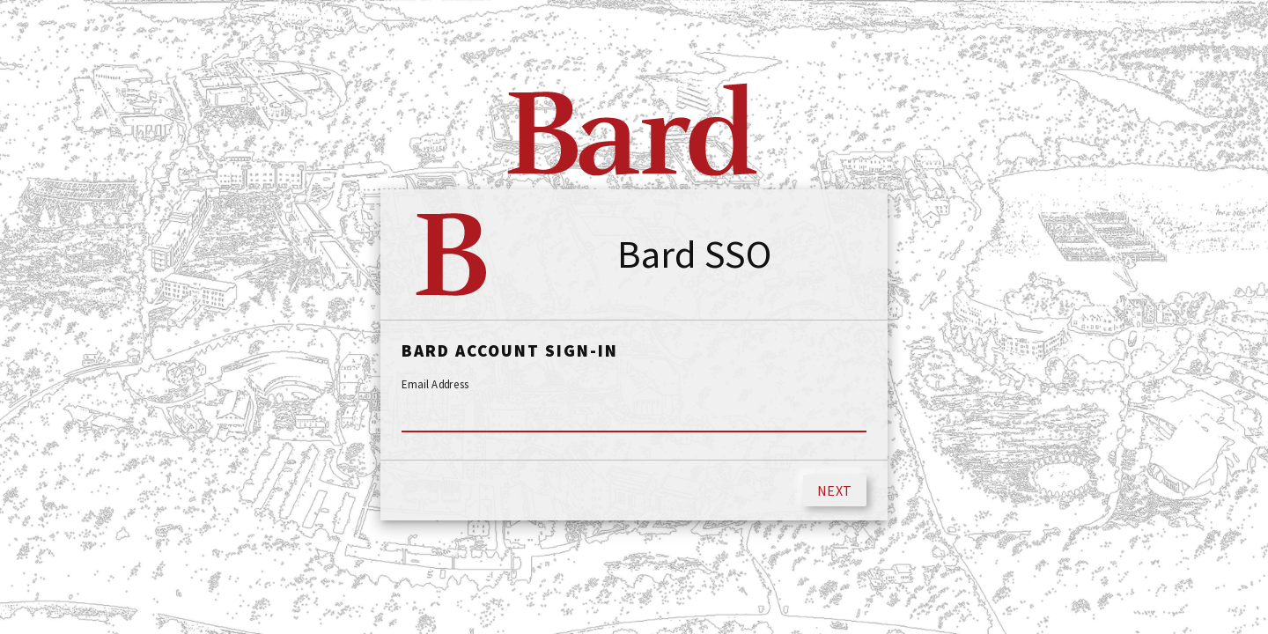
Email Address (435, 385)
